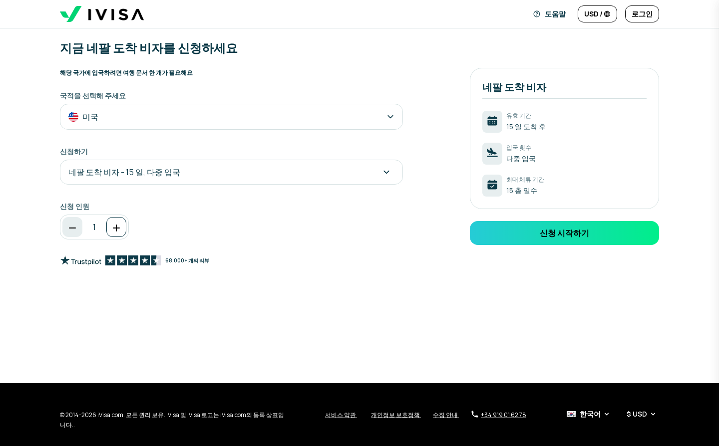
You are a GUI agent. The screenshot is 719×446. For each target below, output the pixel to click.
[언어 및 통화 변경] (597, 13)
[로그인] (642, 13)
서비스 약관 (341, 415)
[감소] (72, 227)
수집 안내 (446, 415)
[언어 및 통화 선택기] (612, 414)
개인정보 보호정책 (396, 415)
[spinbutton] (94, 227)
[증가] (116, 227)
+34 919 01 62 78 (498, 414)
